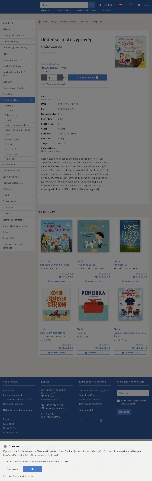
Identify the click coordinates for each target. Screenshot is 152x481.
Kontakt (46, 381)
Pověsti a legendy (12, 140)
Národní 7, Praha (87, 394)
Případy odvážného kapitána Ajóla (130, 335)
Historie (8, 121)
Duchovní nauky (10, 42)
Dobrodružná (11, 116)
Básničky (9, 106)
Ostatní (8, 135)
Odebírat (124, 411)
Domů (43, 22)
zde (31, 476)
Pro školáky (10, 160)
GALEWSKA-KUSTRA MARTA (91, 269)
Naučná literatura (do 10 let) (17, 126)
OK (32, 468)
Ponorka (81, 333)
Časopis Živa (10, 427)
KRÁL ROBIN (83, 337)
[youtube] (101, 420)
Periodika (7, 95)
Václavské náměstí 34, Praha (94, 390)
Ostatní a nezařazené (13, 220)
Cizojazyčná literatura (13, 36)
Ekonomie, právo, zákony (15, 48)
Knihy (53, 22)
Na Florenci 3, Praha (89, 399)
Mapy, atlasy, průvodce (14, 89)
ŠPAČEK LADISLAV (51, 47)
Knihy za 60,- (9, 239)
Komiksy (7, 214)
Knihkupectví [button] (85, 11)
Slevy (5, 233)
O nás (6, 419)
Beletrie (6, 30)
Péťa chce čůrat (86, 265)
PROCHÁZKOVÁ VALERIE (125, 269)
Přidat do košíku (88, 78)
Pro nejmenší (10, 150)
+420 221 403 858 (52, 405)
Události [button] (62, 11)
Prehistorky (120, 265)
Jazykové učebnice (12, 67)
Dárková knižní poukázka (15, 227)
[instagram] (92, 420)
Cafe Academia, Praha (90, 403)
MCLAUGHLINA (47, 337)
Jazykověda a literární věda (14, 75)
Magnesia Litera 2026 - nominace (14, 247)
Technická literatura (13, 184)
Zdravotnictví (9, 202)
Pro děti (8, 145)
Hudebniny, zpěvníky (13, 61)
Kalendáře (8, 208)
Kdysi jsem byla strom (52, 333)
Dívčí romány (10, 111)
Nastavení (13, 468)
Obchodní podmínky (13, 394)
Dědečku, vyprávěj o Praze (54, 265)
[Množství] (52, 79)
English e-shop (11, 432)
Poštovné (8, 390)
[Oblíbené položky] (131, 5)
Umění (6, 196)
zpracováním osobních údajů (133, 402)
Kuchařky (7, 82)
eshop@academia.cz (54, 408)
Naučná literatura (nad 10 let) (17, 131)
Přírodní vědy (9, 165)
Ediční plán (9, 423)
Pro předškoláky (12, 155)
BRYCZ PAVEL (120, 340)
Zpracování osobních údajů (17, 399)
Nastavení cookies (13, 403)
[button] (122, 5)
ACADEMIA (8, 24)
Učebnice (7, 190)
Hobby (6, 54)
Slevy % (108, 11)
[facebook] (82, 420)
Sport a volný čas (11, 177)
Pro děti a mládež (11, 101)
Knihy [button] (44, 11)
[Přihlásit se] (107, 5)
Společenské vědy (12, 171)
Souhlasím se (133, 402)
